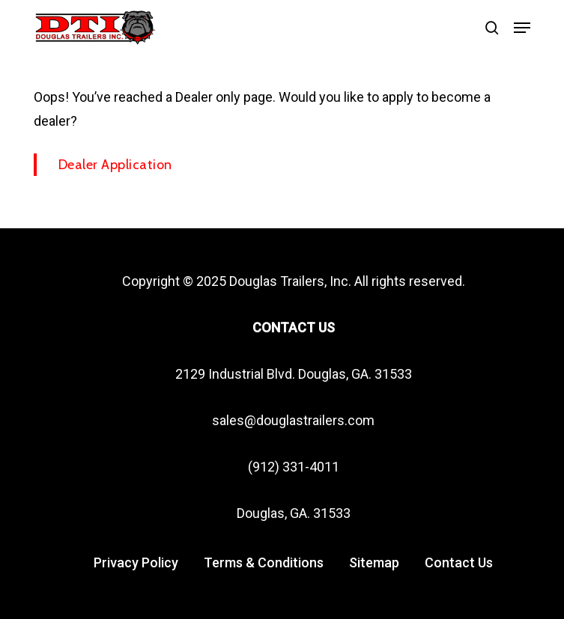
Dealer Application (115, 164)
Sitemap (374, 562)
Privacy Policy (136, 562)
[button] (522, 27)
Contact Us (459, 562)
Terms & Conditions (264, 562)
